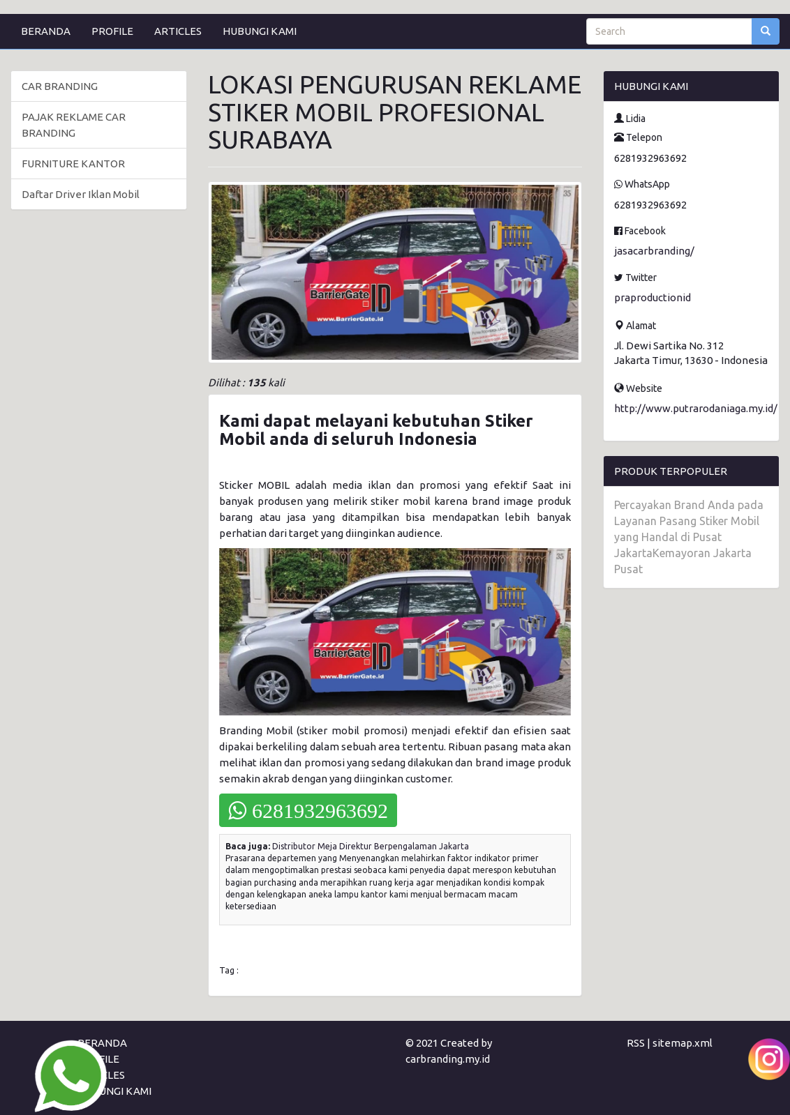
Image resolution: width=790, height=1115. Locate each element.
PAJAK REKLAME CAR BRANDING (74, 125)
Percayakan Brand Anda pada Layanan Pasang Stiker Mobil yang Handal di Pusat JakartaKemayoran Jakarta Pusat (688, 537)
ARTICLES (178, 31)
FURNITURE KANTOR (73, 163)
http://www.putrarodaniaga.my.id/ (695, 408)
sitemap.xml (683, 1043)
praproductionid (652, 297)
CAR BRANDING (60, 86)
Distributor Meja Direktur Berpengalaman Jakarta (370, 846)
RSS (636, 1043)
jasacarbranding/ (654, 251)
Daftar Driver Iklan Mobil (81, 194)
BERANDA (45, 31)
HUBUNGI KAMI (260, 31)
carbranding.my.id (447, 1059)
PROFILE (112, 31)
